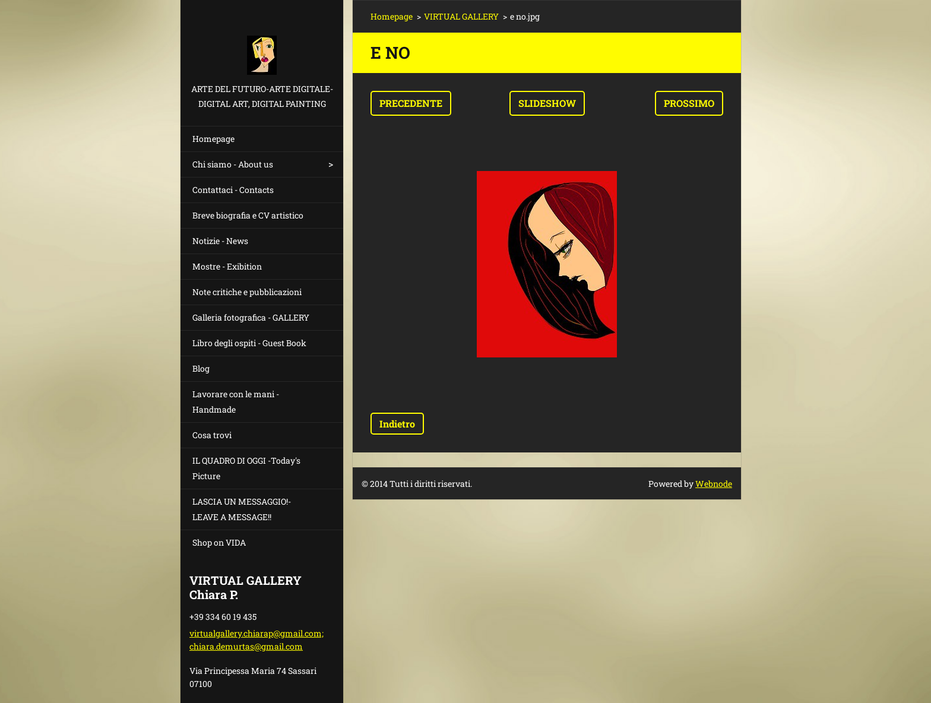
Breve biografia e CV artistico (247, 215)
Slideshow (547, 103)
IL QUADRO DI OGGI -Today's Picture (246, 468)
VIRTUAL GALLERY (461, 16)
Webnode (713, 483)
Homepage (213, 138)
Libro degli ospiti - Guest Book (249, 343)
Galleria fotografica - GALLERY (250, 317)
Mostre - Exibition (227, 266)
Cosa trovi (212, 435)
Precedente (410, 103)
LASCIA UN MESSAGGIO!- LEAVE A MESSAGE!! (241, 509)
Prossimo (689, 103)
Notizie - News (220, 240)
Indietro (397, 423)
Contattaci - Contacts (233, 189)
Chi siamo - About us (232, 164)
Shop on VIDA (219, 542)
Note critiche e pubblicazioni (247, 291)
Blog (201, 368)
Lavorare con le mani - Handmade (235, 401)
